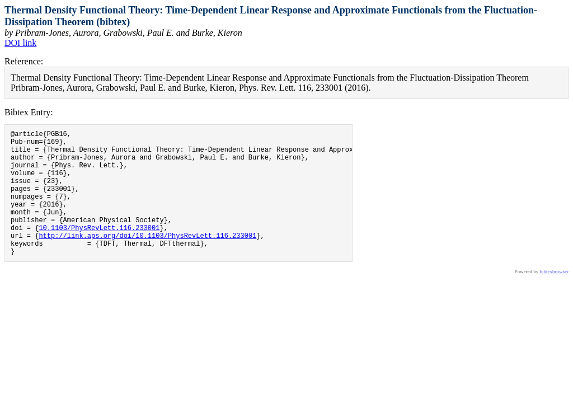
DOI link (20, 43)
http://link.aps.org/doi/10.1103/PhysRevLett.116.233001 (147, 259)
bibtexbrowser (554, 298)
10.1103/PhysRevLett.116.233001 (99, 249)
